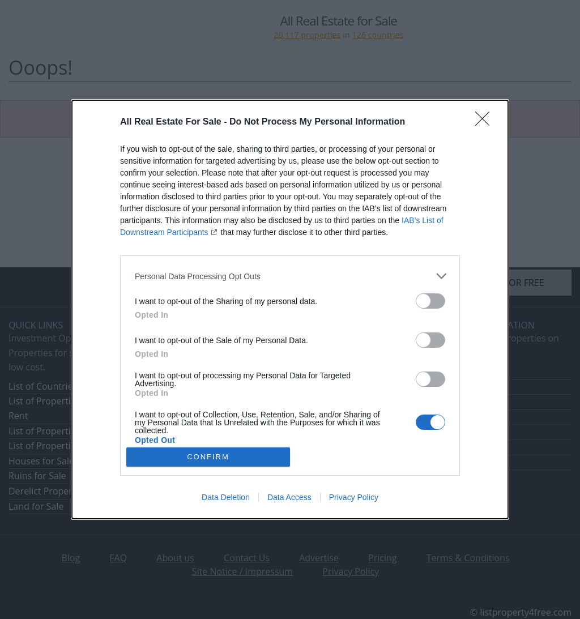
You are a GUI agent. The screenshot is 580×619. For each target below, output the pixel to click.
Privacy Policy (353, 497)
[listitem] (290, 276)
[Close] (486, 122)
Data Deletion (226, 497)
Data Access (289, 497)
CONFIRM (208, 456)
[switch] (430, 301)
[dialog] (290, 309)
